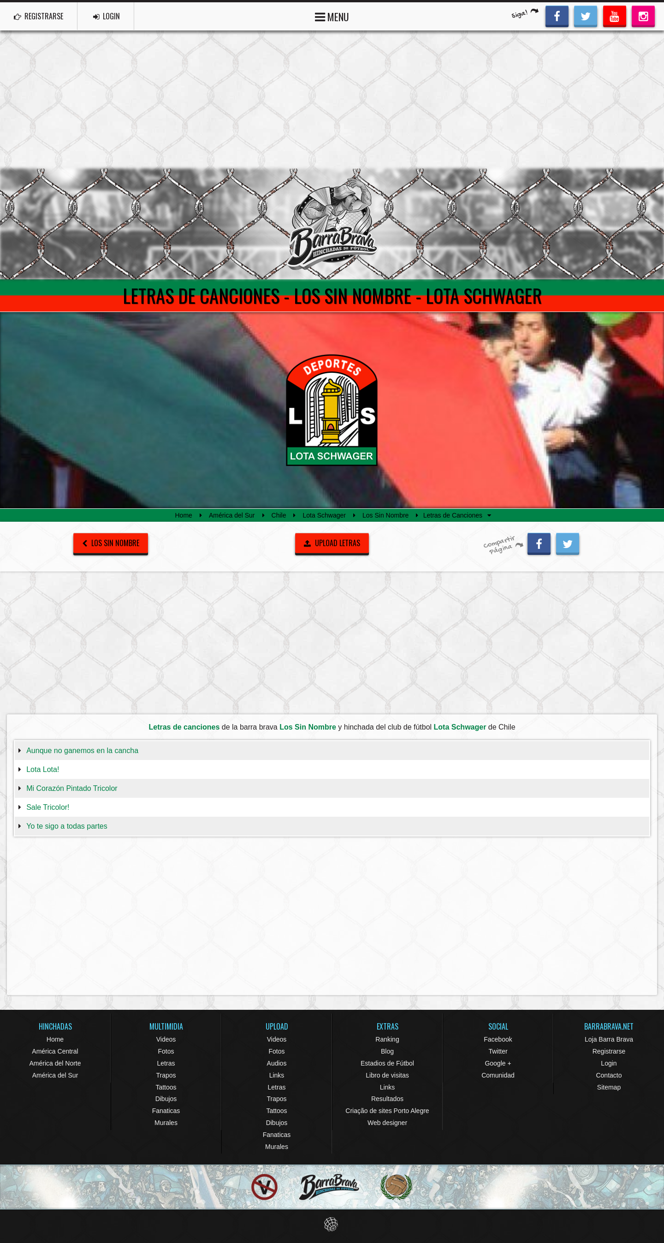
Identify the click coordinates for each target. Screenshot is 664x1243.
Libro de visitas (387, 1075)
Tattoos (165, 1087)
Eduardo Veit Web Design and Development (332, 1224)
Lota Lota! (42, 769)
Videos (166, 1039)
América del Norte (55, 1063)
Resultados (387, 1098)
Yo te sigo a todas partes (66, 826)
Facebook (498, 1039)
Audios (277, 1063)
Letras (166, 1063)
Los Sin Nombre (385, 515)
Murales (166, 1122)
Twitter (497, 1051)
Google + (498, 1063)
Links (277, 1075)
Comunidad (498, 1075)
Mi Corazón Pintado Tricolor (71, 788)
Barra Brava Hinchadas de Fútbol (332, 224)
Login (609, 1063)
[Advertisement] (332, 99)
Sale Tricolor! (47, 807)
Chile (279, 515)
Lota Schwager (324, 515)
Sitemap (609, 1087)
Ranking (387, 1039)
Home (183, 515)
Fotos (166, 1051)
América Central (55, 1051)
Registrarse (609, 1051)
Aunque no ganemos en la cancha (82, 750)
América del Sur (232, 515)
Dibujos (166, 1098)
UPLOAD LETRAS (332, 542)
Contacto (609, 1075)
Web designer (387, 1122)
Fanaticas (166, 1110)
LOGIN (106, 16)
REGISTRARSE (38, 16)
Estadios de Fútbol (387, 1063)
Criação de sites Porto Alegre (387, 1110)
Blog (387, 1051)
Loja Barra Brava (609, 1039)
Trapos (166, 1075)
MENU (332, 16)
